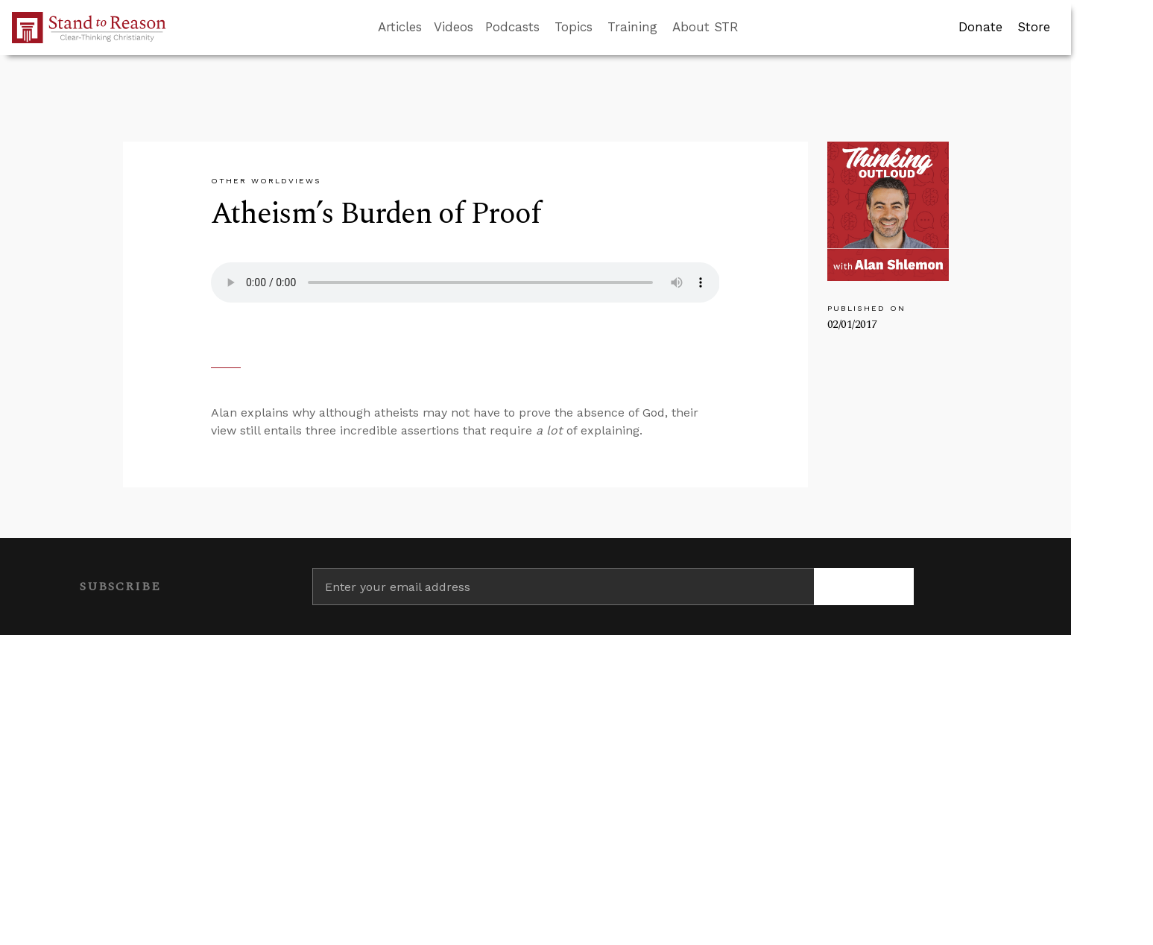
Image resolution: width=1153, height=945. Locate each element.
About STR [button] (705, 26)
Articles (400, 26)
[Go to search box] (752, 27)
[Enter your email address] (563, 586)
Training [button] (632, 26)
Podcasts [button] (512, 26)
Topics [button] (574, 26)
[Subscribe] (864, 586)
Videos (453, 26)
